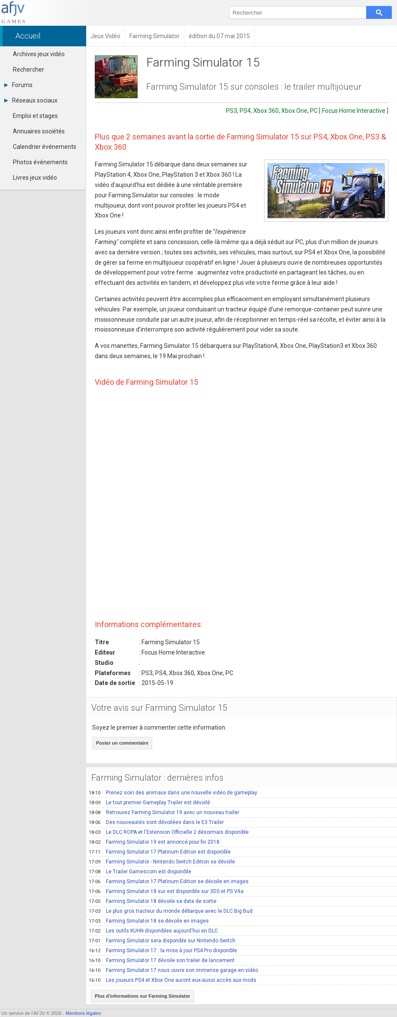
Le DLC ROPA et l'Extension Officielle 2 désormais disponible (169, 832)
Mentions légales (83, 1013)
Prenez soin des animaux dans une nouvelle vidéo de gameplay (173, 793)
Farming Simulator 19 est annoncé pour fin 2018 (154, 842)
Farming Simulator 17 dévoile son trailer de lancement (162, 960)
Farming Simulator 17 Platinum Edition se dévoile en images (169, 881)
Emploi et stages (35, 115)
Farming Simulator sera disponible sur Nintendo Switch (162, 941)
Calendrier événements (44, 146)
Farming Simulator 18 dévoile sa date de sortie (153, 901)
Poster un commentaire (122, 742)
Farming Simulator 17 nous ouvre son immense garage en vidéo (173, 970)
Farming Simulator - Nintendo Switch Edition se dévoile (162, 862)
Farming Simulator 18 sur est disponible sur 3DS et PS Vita (166, 891)
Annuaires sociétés (39, 131)
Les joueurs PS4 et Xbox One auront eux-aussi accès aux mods (172, 980)
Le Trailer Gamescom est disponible (140, 872)
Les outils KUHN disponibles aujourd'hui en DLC (153, 931)
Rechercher (28, 69)
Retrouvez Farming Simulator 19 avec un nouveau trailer (164, 812)
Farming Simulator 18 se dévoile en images (149, 921)
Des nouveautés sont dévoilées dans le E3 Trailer (156, 822)
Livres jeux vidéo (35, 177)
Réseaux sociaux (30, 100)
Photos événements (40, 162)
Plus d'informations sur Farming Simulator (142, 996)
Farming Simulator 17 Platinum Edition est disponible (160, 852)
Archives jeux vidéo (39, 54)
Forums (18, 84)
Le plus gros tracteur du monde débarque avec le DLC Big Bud (171, 911)
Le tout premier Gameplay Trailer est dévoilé (149, 803)
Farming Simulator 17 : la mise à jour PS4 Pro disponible (163, 951)
